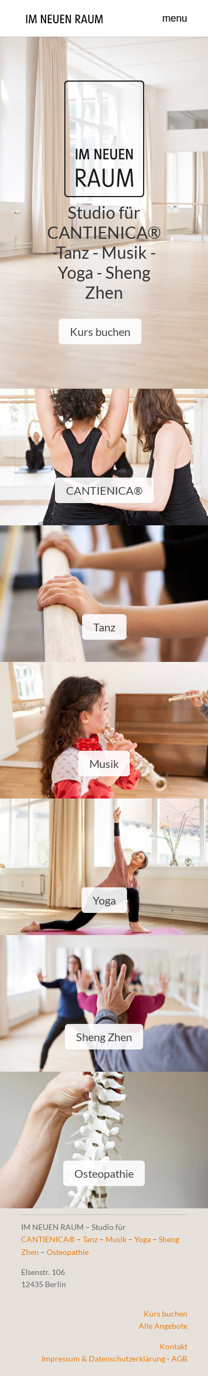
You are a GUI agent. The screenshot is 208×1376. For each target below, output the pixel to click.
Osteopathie (104, 1173)
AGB (179, 1358)
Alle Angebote (163, 1325)
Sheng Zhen (104, 1036)
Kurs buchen (100, 331)
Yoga (104, 900)
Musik (104, 763)
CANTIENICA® (104, 490)
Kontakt (173, 1346)
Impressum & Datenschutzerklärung (103, 1358)
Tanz (104, 627)
